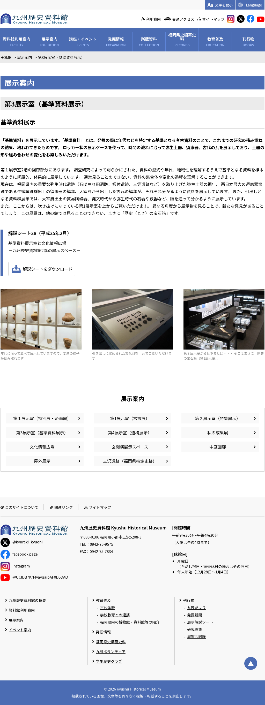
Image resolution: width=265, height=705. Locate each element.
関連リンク (63, 507)
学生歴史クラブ (109, 661)
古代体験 (107, 607)
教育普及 (103, 600)
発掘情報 (103, 631)
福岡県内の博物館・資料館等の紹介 (130, 622)
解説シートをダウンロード (47, 269)
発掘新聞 (194, 614)
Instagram (15, 565)
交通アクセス (183, 19)
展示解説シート (200, 622)
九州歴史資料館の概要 (27, 600)
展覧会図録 (196, 636)
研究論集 (194, 629)
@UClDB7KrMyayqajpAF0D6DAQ (34, 577)
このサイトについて (21, 507)
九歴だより (196, 607)
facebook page (19, 554)
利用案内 (153, 19)
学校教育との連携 (115, 614)
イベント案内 (20, 629)
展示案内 (16, 620)
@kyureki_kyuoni (22, 541)
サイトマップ (213, 19)
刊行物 (188, 600)
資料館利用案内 (22, 610)
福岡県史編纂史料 (111, 641)
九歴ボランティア (111, 651)
